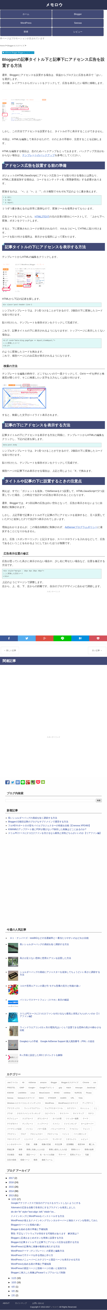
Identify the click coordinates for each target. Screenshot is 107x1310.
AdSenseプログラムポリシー (81, 527)
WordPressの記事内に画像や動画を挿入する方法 (35, 1246)
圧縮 (28, 1144)
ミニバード (28, 1139)
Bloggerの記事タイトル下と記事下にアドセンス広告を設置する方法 (45, 1242)
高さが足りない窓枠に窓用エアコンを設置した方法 (45, 958)
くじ (95, 1108)
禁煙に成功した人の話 (58, 1149)
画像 (35, 1144)
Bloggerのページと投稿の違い (26, 1225)
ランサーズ (57, 1139)
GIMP (22, 1088)
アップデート (87, 1103)
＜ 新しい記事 (10, 650)
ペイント (65, 1134)
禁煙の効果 (89, 1149)
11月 (14, 1278)
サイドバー (64, 1113)
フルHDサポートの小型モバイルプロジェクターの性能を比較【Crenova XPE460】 (49, 825)
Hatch (68, 1088)
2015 (11, 1187)
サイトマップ (78, 1113)
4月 (13, 1287)
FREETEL (11, 1088)
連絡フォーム (47, 1160)
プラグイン (11, 1134)
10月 (14, 1282)
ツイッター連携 (72, 1119)
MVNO (56, 1093)
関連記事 (10, 1149)
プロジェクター (36, 1134)
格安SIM (81, 1144)
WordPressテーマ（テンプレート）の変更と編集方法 (37, 1251)
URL (72, 1098)
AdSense (32, 1082)
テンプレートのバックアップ (38, 155)
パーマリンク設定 (14, 1129)
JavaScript (91, 1088)
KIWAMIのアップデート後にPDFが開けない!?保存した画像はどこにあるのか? (47, 829)
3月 (13, 1291)
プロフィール (52, 1134)
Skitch (41, 1098)
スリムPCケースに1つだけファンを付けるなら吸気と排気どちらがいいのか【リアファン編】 (55, 833)
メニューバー (42, 1139)
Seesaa (78, 23)
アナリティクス (13, 1108)
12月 (14, 1199)
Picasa (88, 1093)
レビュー (77, 32)
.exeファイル (12, 1082)
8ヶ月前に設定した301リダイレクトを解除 (41, 1055)
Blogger (78, 14)
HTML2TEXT (42, 216)
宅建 (87, 1155)
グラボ (10, 1113)
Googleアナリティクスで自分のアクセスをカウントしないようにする (46, 1203)
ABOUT (6, 1303)
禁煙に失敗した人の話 (35, 1149)
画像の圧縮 (46, 1144)
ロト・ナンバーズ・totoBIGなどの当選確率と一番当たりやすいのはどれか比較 (49, 938)
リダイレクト (71, 1139)
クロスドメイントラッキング (28, 1113)
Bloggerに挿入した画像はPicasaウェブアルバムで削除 (38, 1272)
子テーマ (62, 1155)
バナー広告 (41, 1129)
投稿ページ (25, 1160)
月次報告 (10, 1155)
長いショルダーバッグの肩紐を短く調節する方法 (32, 818)
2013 (11, 1195)
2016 (11, 1182)
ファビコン (73, 1129)
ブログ (23, 1134)
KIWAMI (10, 1093)
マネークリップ (13, 1139)
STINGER (52, 1098)
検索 (20, 1155)
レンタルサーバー (14, 1144)
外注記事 (58, 1144)
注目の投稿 (11, 1160)
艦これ (91, 1144)
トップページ (42, 1124)
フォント (86, 1129)
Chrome (86, 1082)
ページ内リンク (80, 1134)
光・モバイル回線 (47, 1155)
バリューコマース (58, 1129)
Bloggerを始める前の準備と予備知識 (29, 1229)
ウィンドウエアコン (32, 1108)
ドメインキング (70, 1124)
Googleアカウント (47, 1088)
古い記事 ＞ (97, 650)
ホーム (26, 14)
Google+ (31, 1088)
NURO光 (78, 1093)
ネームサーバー (87, 1124)
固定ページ (31, 1155)
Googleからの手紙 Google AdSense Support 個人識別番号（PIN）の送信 (57, 1041)
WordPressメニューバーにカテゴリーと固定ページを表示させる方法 (45, 1259)
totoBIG (63, 1098)
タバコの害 (57, 1119)
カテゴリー (71, 1108)
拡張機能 (70, 1144)
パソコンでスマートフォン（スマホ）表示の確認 (44, 1000)
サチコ (91, 1113)
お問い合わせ (38, 1303)
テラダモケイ (12, 1124)
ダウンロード (42, 1119)
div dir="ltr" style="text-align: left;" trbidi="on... (33, 1212)
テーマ (85, 1119)
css (94, 1082)
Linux (33, 1093)
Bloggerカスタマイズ (69, 1082)
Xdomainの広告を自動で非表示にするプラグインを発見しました (43, 1207)
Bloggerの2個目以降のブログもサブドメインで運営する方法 (38, 821)
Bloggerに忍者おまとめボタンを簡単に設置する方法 (37, 1238)
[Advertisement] (53, 613)
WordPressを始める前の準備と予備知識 (31, 1264)
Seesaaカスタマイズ (26, 1098)
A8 (23, 1082)
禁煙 (26, 32)
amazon (43, 1082)
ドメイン (56, 1124)
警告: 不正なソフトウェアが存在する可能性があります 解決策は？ (45, 1233)
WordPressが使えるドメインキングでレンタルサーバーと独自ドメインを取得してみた (54, 1220)
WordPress (25, 23)
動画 (35, 1160)
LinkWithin (22, 1093)
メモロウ (55, 1307)
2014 (11, 1191)
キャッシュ (84, 1108)
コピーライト (50, 1113)
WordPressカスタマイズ (68, 1103)
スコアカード (27, 1119)
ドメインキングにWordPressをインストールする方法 (37, 1216)
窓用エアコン (75, 1155)
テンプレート (27, 1124)
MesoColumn (44, 1093)
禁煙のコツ (75, 1149)
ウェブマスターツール (54, 1108)
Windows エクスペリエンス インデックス (24, 1103)
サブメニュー (12, 1119)
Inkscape (78, 1088)
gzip (60, 1088)
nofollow (67, 1093)
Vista (81, 1098)
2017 (11, 1178)
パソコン (29, 1129)
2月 (13, 1295)
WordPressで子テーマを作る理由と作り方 (32, 1255)
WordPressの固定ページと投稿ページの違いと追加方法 (38, 1268)
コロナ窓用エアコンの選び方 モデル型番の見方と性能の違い (50, 986)
